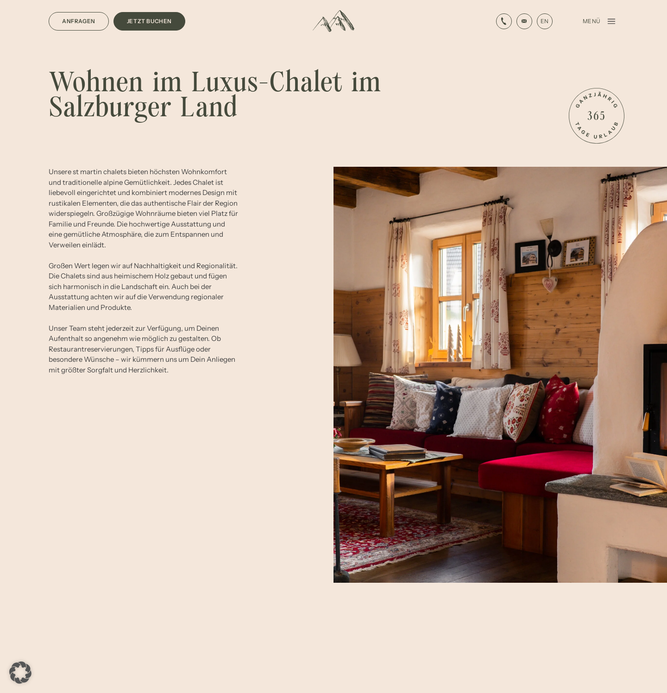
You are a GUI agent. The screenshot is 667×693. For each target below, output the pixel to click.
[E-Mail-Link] (504, 21)
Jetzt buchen (149, 21)
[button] (20, 672)
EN (544, 21)
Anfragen (78, 21)
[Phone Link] (524, 21)
